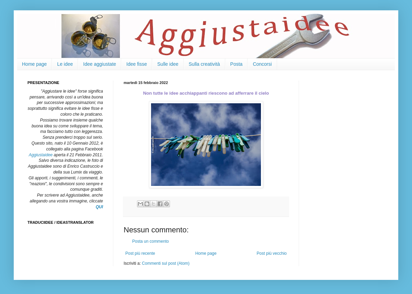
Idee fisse (136, 64)
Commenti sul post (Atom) (166, 263)
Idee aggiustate (99, 64)
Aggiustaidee (41, 155)
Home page (34, 64)
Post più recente (140, 253)
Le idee (65, 64)
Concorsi (262, 64)
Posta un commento (150, 241)
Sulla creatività (204, 64)
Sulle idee (168, 64)
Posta (236, 64)
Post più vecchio (272, 253)
